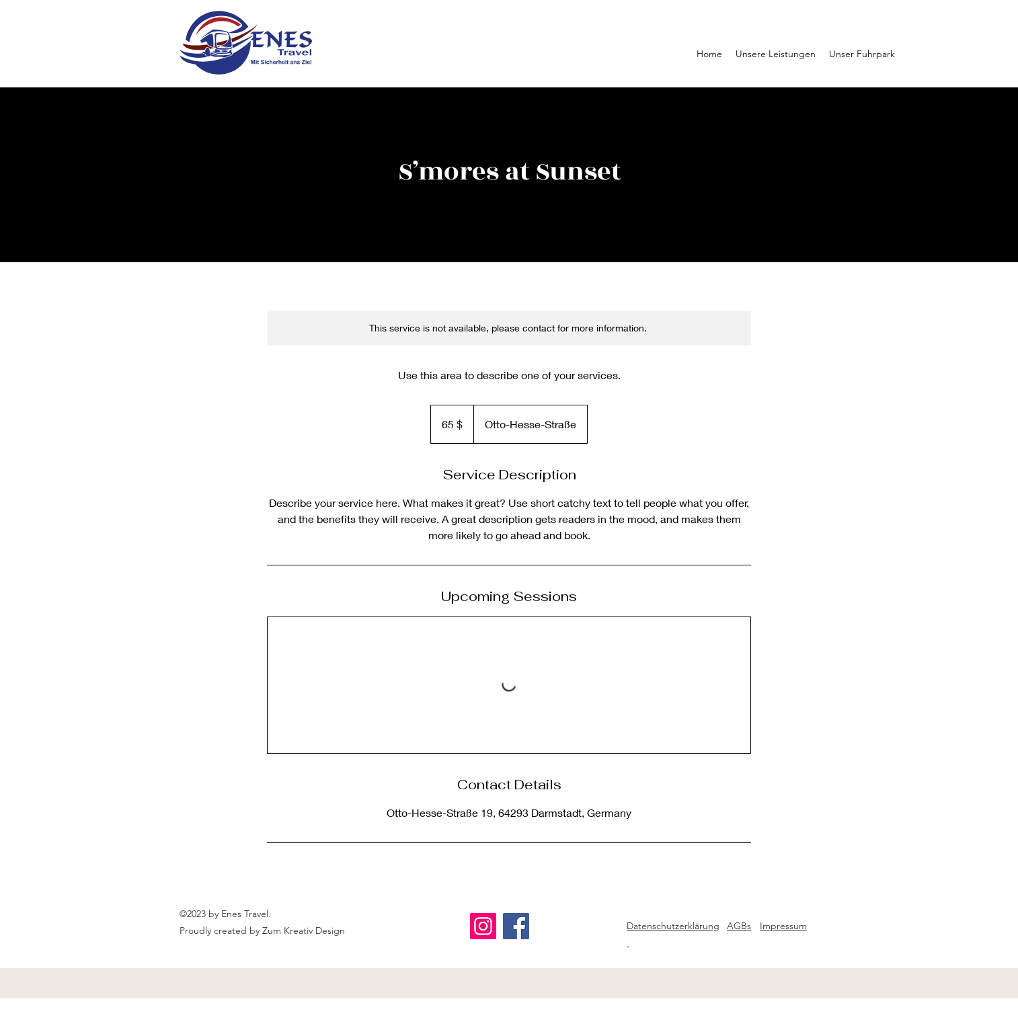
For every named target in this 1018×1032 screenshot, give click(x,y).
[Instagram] (483, 926)
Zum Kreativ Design (303, 930)
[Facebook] (516, 926)
